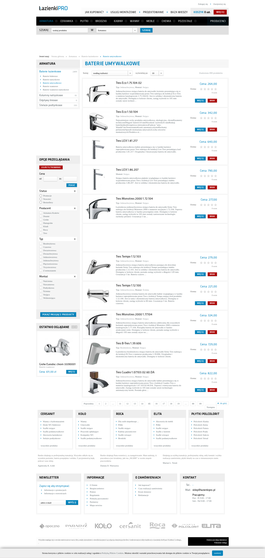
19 (178, 403)
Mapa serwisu (96, 505)
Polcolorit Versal (201, 438)
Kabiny (118, 21)
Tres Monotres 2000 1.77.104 (134, 314)
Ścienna (46, 291)
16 (156, 403)
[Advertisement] (132, 44)
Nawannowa (48, 284)
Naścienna (47, 281)
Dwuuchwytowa (50, 254)
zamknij (217, 553)
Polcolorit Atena (201, 425)
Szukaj (43, 30)
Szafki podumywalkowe (53, 431)
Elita (158, 414)
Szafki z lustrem (163, 431)
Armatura (46, 21)
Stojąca (46, 294)
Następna (211, 407)
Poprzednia (88, 403)
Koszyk (199, 12)
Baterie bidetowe (50, 76)
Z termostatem (49, 270)
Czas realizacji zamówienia (150, 488)
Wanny (134, 21)
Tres (45, 233)
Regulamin (94, 495)
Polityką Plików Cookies (112, 553)
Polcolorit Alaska (201, 421)
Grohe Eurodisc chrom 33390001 (57, 364)
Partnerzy (94, 502)
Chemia (166, 21)
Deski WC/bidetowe (51, 425)
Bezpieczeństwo (97, 488)
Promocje (47, 195)
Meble (150, 21)
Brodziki (101, 21)
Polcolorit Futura (201, 428)
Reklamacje (143, 495)
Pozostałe (185, 21)
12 (127, 403)
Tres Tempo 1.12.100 (128, 285)
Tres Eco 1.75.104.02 (129, 83)
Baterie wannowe (50, 86)
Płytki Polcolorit (205, 414)
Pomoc (93, 492)
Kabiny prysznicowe (127, 431)
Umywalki (85, 425)
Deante (46, 216)
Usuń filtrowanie (51, 167)
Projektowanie (153, 12)
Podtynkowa (48, 288)
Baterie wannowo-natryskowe (56, 89)
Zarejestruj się (219, 4)
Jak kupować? (94, 12)
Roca (45, 230)
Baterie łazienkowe (50, 71)
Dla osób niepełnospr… (128, 421)
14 (142, 403)
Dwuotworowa (49, 250)
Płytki (84, 21)
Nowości (47, 199)
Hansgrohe (48, 223)
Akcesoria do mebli (164, 421)
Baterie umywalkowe (52, 83)
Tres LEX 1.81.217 (126, 141)
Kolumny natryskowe (51, 95)
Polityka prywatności (99, 498)
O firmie (93, 485)
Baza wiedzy (179, 12)
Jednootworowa (50, 257)
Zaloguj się (203, 4)
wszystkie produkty (49, 445)
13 (135, 403)
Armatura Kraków (51, 213)
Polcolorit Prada (201, 431)
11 (120, 403)
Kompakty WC (87, 435)
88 (193, 403)
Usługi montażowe (123, 12)
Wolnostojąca (49, 298)
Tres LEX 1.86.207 (127, 169)
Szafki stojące (49, 428)
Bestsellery (48, 202)
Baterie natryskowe (51, 79)
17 (164, 403)
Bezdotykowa (49, 243)
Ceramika (66, 21)
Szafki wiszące (124, 435)
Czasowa (47, 247)
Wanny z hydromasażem (53, 421)
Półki (120, 425)
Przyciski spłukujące (90, 431)
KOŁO (82, 414)
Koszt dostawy (144, 492)
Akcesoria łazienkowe (52, 435)
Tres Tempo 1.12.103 (128, 256)
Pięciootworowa (50, 264)
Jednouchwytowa (50, 260)
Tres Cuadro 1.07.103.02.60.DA (135, 372)
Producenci (218, 21)
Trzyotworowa (49, 267)
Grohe (46, 219)
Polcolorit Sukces (201, 435)
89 (200, 403)
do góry (223, 403)
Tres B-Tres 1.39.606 (128, 343)
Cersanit (48, 414)
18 (171, 403)
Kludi (45, 226)
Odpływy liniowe (48, 100)
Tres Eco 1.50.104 (127, 112)
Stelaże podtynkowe (50, 105)
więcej (220, 12)
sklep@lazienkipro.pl (203, 489)
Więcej (71, 371)
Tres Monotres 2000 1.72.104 (134, 198)
